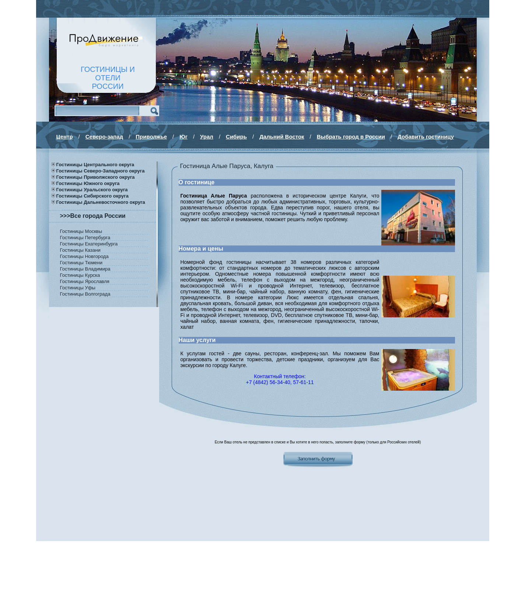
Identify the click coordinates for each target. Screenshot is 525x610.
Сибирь (236, 136)
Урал (206, 136)
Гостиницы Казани (80, 250)
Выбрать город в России (351, 136)
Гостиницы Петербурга (85, 237)
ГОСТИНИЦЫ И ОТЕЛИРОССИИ (108, 77)
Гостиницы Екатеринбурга (89, 244)
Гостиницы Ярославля (84, 281)
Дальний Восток (281, 136)
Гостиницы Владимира (85, 269)
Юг (183, 136)
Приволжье (151, 136)
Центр (64, 136)
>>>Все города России (93, 216)
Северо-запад (104, 136)
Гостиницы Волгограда (85, 294)
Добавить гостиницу (426, 136)
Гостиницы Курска (80, 275)
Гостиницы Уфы (77, 287)
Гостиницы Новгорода (84, 256)
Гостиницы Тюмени (81, 262)
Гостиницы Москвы (81, 231)
